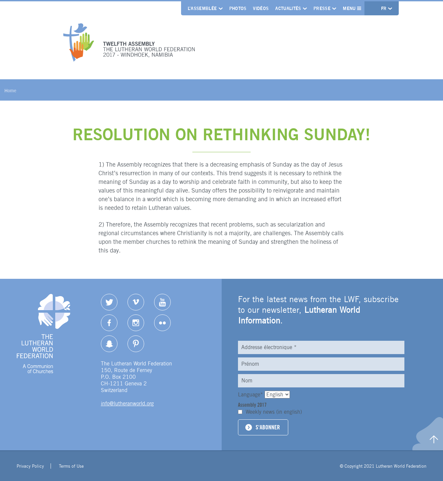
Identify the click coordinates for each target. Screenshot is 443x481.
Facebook (109, 322)
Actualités (288, 8)
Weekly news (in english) (274, 412)
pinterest (135, 343)
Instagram (135, 322)
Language (251, 394)
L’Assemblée (202, 8)
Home (10, 90)
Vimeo (135, 302)
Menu (352, 8)
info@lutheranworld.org (127, 403)
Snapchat (109, 343)
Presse (322, 8)
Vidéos (261, 8)
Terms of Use (71, 466)
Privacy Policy (30, 466)
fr (384, 8)
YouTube (162, 302)
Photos (238, 8)
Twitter (109, 302)
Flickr (162, 322)
